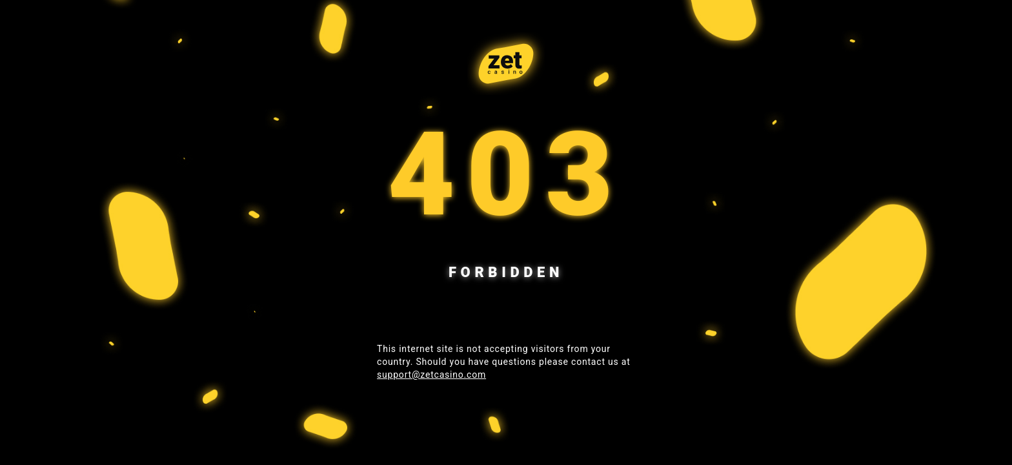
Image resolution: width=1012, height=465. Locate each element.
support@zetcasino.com (431, 374)
